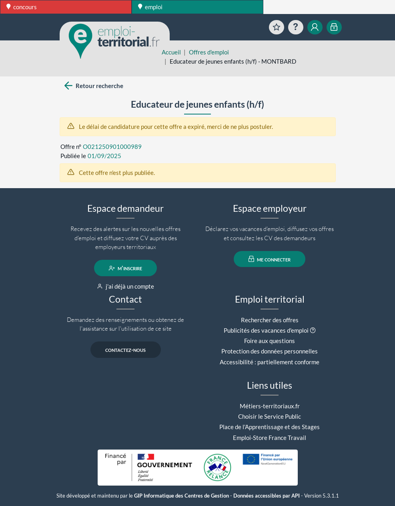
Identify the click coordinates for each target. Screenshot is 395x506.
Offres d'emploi (209, 52)
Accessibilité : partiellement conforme (269, 361)
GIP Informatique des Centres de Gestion (181, 496)
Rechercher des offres (270, 319)
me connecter (270, 259)
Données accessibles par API (266, 496)
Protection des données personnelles (269, 351)
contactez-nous (125, 349)
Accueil (171, 52)
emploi (150, 6)
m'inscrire (125, 268)
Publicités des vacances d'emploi (266, 330)
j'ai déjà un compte (125, 286)
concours (21, 6)
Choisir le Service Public (269, 416)
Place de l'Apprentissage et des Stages (269, 426)
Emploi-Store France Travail (269, 437)
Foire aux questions (269, 340)
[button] (313, 330)
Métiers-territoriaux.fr (270, 406)
